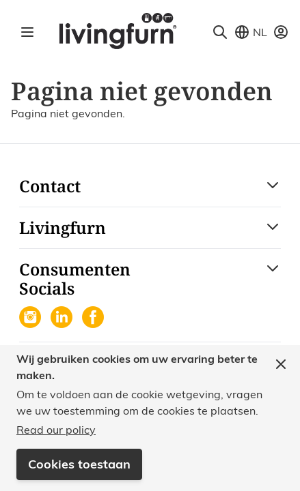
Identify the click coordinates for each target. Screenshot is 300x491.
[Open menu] (27, 32)
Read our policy (56, 429)
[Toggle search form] (220, 32)
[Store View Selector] (250, 32)
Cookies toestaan (79, 464)
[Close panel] (281, 364)
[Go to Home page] (117, 30)
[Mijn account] (281, 32)
